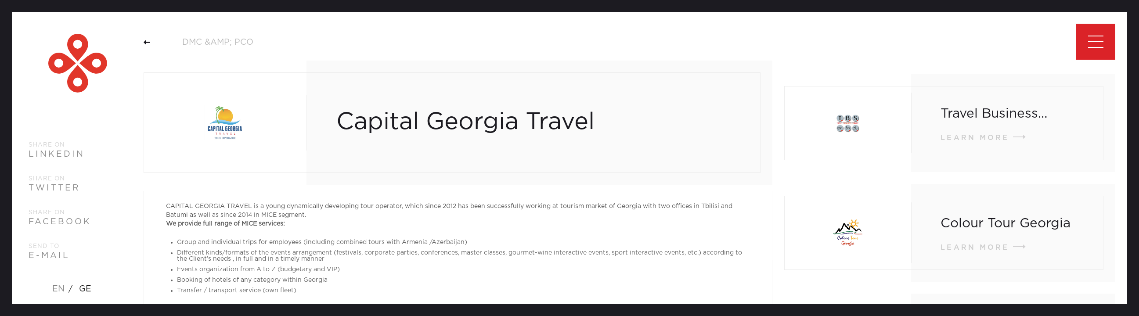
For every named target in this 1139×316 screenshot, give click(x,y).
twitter (54, 188)
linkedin (57, 154)
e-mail (49, 256)
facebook (60, 222)
